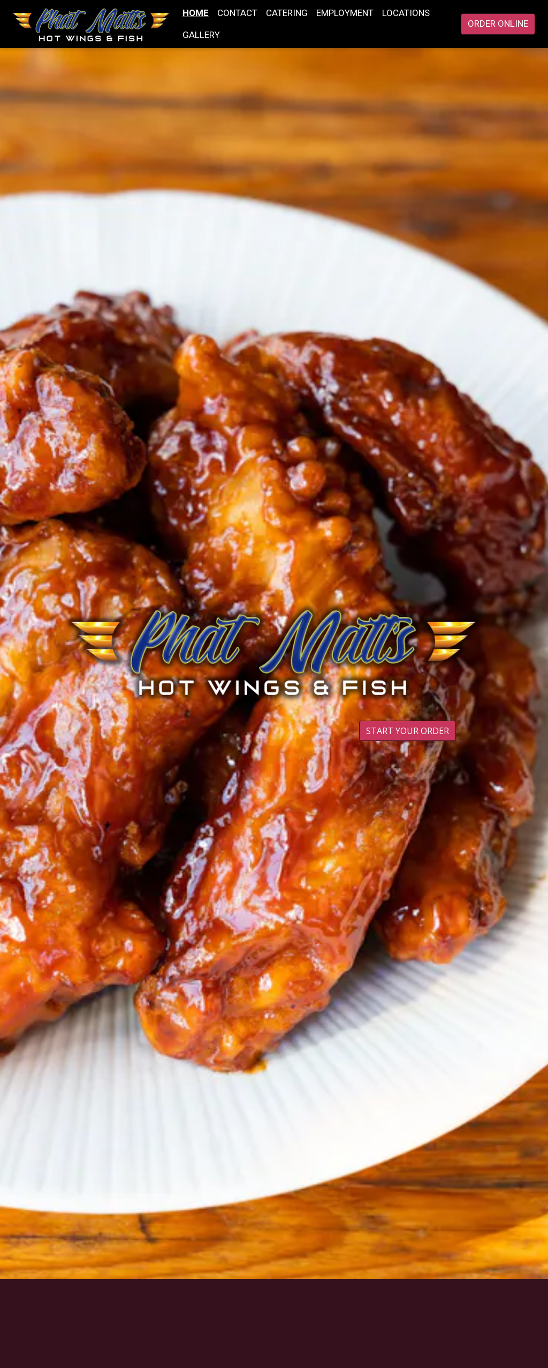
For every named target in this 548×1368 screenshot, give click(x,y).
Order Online (498, 23)
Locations (406, 12)
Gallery (201, 34)
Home (195, 12)
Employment (345, 12)
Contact (237, 12)
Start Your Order (407, 731)
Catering (287, 12)
